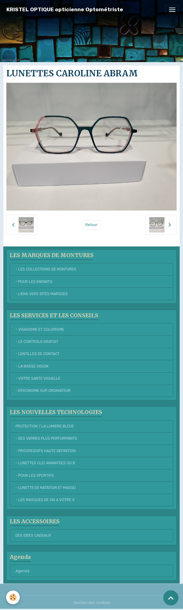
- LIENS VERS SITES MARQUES (42, 294)
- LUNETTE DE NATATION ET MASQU (46, 488)
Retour (91, 225)
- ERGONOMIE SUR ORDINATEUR (43, 391)
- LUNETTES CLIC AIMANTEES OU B (45, 463)
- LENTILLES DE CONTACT (38, 354)
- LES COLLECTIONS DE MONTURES (46, 269)
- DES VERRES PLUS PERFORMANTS (46, 438)
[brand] (64, 9)
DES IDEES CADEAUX (33, 535)
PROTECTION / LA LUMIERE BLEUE (45, 426)
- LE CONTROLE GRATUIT (37, 342)
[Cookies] (13, 597)
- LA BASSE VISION (32, 366)
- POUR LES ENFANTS (34, 282)
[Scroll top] (170, 597)
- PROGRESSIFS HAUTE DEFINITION (46, 451)
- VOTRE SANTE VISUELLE (38, 378)
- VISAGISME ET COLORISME (40, 329)
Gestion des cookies (91, 603)
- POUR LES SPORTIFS (35, 475)
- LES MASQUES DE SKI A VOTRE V (45, 500)
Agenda (22, 571)
